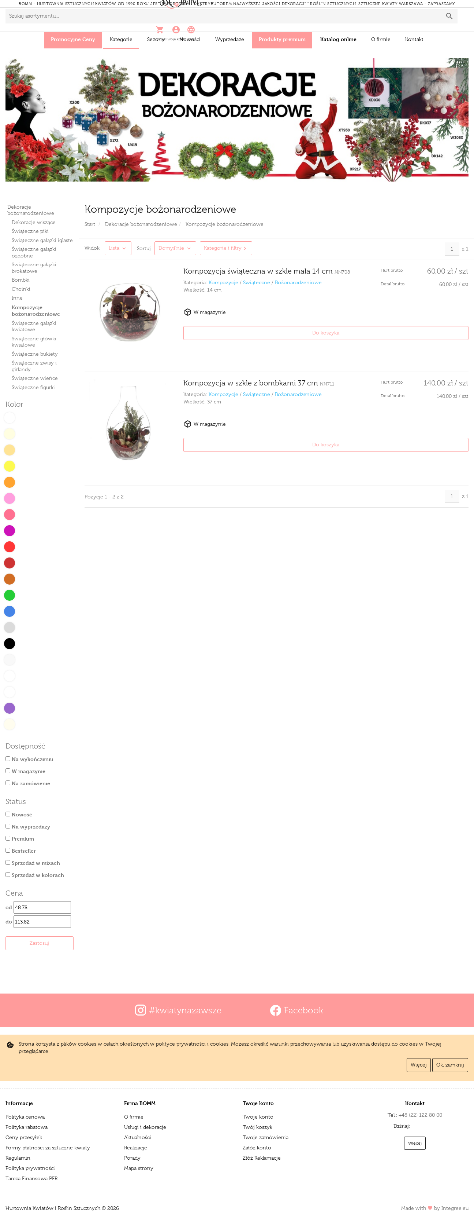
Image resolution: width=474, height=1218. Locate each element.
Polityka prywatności (30, 1168)
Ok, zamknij (450, 1065)
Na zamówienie (27, 783)
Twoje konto (258, 1117)
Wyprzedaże (229, 39)
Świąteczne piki (30, 231)
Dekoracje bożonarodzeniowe (30, 210)
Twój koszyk (257, 1127)
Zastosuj (39, 943)
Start (90, 224)
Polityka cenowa (25, 1117)
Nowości (190, 39)
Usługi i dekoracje (145, 1127)
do (38, 921)
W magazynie (25, 771)
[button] (366, 19)
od (38, 907)
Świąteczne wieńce (35, 378)
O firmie (381, 39)
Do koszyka (445, 333)
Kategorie (121, 39)
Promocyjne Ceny (73, 39)
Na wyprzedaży (27, 826)
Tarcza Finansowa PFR (31, 1178)
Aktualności (137, 1137)
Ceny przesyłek (23, 1137)
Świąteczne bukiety (35, 354)
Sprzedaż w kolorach (34, 875)
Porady (132, 1158)
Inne (17, 298)
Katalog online (338, 39)
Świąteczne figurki (33, 387)
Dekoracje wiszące (34, 222)
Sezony (156, 39)
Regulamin (17, 1158)
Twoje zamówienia (265, 1137)
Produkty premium (282, 39)
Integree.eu (455, 1208)
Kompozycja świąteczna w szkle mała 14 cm (266, 271)
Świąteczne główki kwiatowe (34, 342)
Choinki (21, 289)
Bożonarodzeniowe (298, 282)
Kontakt (414, 39)
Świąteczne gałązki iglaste (42, 240)
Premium (19, 838)
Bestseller (20, 851)
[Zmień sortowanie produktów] (175, 248)
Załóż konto (257, 1148)
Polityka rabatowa (26, 1127)
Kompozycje (223, 282)
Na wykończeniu (29, 759)
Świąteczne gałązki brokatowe (34, 267)
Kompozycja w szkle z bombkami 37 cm (258, 374)
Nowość (18, 814)
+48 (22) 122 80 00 (393, 1115)
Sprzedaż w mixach (32, 863)
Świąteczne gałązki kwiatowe (34, 326)
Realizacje (135, 1148)
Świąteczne (256, 282)
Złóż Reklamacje (262, 1158)
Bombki (21, 280)
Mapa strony (138, 1168)
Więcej (419, 1065)
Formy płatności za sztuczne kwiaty (47, 1148)
